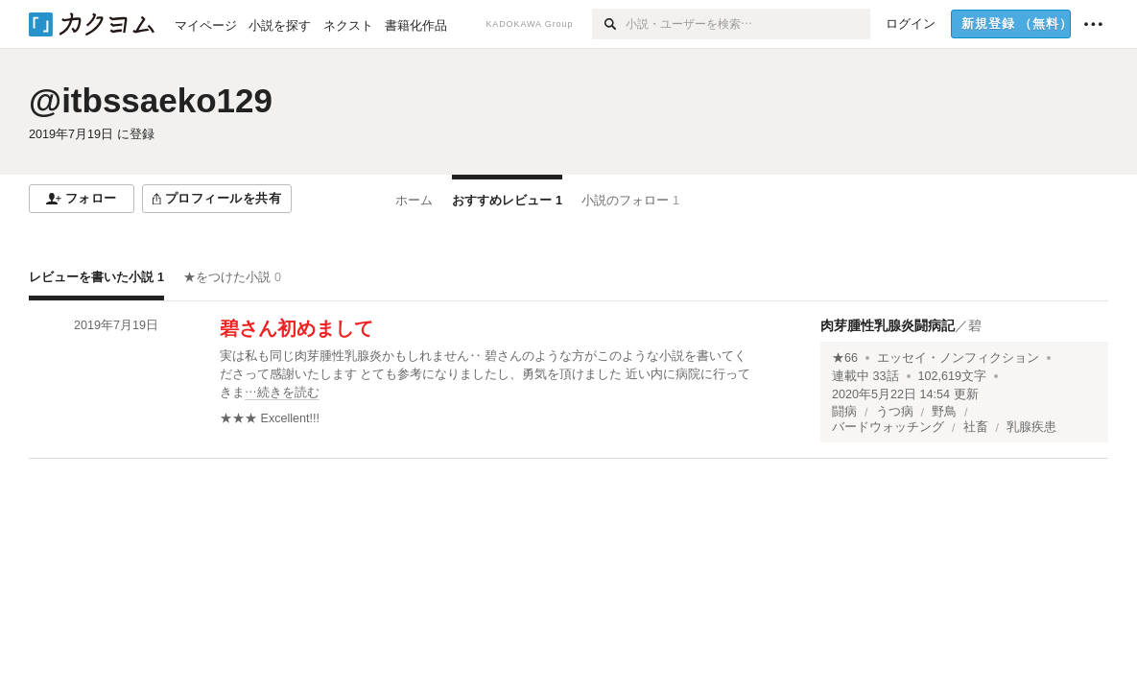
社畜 (975, 427)
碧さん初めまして (296, 328)
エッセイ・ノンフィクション (958, 358)
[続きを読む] (489, 374)
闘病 (844, 411)
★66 (845, 358)
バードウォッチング (888, 427)
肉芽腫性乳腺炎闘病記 (887, 325)
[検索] (609, 24)
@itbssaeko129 (150, 100)
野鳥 (944, 411)
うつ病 (894, 411)
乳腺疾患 (1031, 427)
